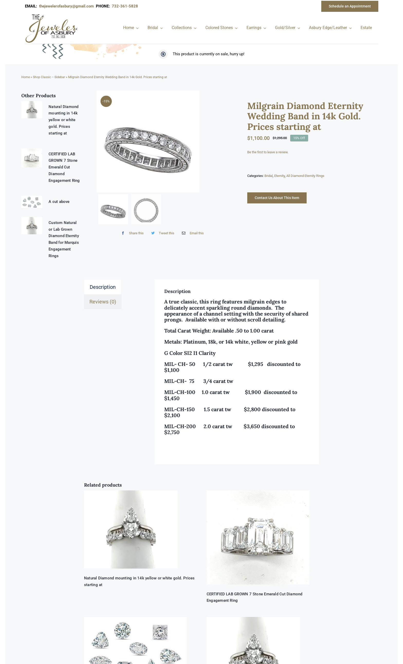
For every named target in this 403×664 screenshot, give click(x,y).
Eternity (279, 176)
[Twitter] (162, 228)
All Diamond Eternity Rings (305, 176)
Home (25, 77)
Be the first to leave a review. (267, 152)
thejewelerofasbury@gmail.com (67, 6)
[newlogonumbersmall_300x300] (52, 15)
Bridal (268, 176)
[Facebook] (131, 228)
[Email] (191, 228)
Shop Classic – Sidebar (49, 77)
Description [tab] (103, 287)
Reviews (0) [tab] (102, 302)
